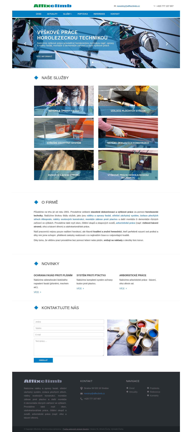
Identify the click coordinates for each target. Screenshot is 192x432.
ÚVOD (38, 14)
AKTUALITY (52, 14)
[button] (24, 43)
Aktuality (133, 392)
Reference (155, 392)
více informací (44, 56)
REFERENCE (99, 14)
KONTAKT (115, 14)
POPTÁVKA (83, 14)
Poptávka (154, 388)
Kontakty (154, 395)
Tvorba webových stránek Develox (76, 429)
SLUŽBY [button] (67, 14)
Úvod (131, 388)
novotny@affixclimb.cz (128, 6)
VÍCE (36, 292)
